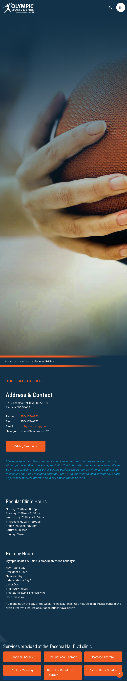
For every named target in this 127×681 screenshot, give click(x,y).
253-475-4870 (30, 415)
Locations (23, 361)
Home (8, 361)
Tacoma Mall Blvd (45, 361)
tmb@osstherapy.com (34, 426)
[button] (120, 7)
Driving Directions (25, 446)
